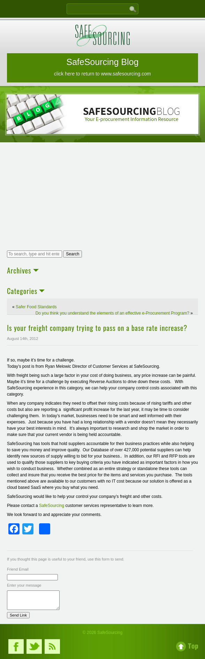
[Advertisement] (102, 197)
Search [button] (72, 254)
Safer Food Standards (36, 306)
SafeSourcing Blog (102, 67)
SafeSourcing (52, 505)
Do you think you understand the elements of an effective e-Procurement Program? (112, 313)
